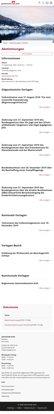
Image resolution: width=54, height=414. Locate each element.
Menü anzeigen (27, 54)
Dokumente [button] (10, 307)
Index (19, 411)
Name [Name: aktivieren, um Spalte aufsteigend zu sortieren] (7, 315)
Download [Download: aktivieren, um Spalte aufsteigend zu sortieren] (43, 315)
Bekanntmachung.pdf (13, 320)
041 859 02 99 (9, 351)
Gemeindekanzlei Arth (10, 76)
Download (44, 320)
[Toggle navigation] (51, 2)
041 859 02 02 (12, 348)
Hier (3, 376)
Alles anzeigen (44, 107)
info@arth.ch (11, 353)
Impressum (42, 411)
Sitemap (10, 411)
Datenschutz (29, 411)
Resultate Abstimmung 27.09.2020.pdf (19, 326)
